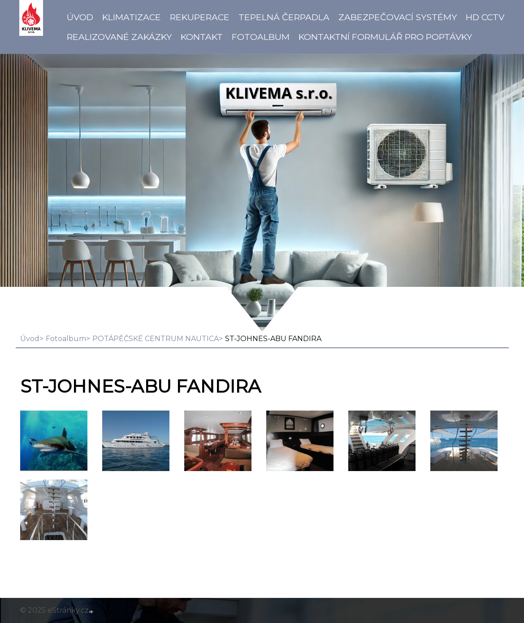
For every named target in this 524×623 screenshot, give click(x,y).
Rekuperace (200, 17)
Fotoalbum (261, 36)
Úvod (80, 17)
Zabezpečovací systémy (397, 17)
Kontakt (202, 36)
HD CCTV (485, 17)
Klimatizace (131, 17)
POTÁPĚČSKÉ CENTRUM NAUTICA (155, 338)
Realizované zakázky (119, 36)
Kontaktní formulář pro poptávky (385, 36)
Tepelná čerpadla (283, 17)
